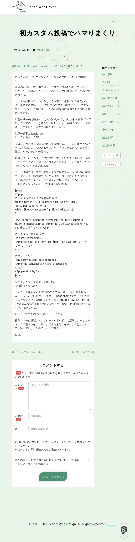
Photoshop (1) (110, 90)
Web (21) (107, 74)
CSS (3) (106, 82)
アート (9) (108, 121)
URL (17, 429)
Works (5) (107, 106)
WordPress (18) (110, 98)
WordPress (42, 50)
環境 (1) (106, 114)
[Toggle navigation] (123, 7)
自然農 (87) (108, 145)
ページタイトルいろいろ (28, 352)
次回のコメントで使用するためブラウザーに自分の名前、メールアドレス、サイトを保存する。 (52, 461)
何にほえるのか (83, 352)
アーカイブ (110, 164)
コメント (19, 386)
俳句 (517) (107, 129)
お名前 (19, 417)
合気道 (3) (107, 137)
